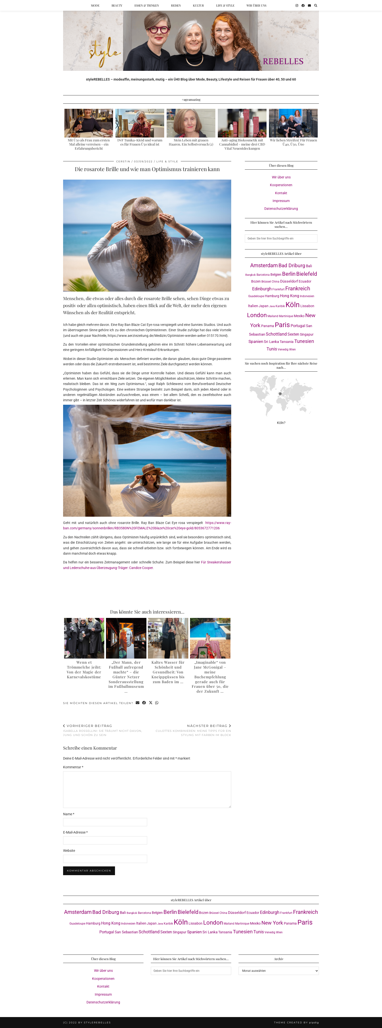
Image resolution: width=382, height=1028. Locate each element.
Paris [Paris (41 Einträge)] (282, 325)
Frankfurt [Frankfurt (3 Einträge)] (278, 289)
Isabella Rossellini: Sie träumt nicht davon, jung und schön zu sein (105, 730)
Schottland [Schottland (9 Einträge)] (276, 334)
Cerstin (123, 161)
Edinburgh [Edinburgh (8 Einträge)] (262, 288)
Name (68, 814)
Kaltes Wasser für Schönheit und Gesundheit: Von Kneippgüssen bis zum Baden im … (168, 672)
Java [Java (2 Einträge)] (272, 306)
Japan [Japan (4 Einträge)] (263, 306)
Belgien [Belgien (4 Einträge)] (275, 274)
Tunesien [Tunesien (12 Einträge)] (304, 341)
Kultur (198, 5)
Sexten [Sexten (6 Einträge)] (293, 334)
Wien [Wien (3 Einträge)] (292, 349)
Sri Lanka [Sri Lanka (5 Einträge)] (271, 342)
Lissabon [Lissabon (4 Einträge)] (307, 306)
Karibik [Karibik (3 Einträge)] (280, 306)
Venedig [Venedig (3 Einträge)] (283, 349)
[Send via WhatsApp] (157, 703)
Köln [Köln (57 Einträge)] (293, 305)
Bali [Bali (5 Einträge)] (309, 266)
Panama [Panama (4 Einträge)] (267, 326)
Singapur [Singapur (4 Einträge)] (307, 334)
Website (69, 851)
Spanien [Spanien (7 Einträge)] (255, 341)
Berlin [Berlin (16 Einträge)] (289, 274)
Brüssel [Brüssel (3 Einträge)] (266, 281)
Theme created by (296, 1022)
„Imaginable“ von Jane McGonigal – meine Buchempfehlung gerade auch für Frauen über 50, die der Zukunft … (210, 677)
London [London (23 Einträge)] (257, 315)
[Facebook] (303, 5)
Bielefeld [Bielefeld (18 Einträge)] (306, 274)
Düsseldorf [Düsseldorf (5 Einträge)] (289, 281)
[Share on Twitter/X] (151, 703)
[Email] (309, 5)
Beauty (117, 5)
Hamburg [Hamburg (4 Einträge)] (272, 296)
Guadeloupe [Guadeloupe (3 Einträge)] (256, 296)
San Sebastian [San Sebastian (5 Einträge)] (126, 932)
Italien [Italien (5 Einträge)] (253, 306)
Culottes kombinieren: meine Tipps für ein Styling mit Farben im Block (189, 730)
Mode (95, 5)
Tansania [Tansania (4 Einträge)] (287, 342)
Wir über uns (256, 5)
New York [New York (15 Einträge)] (272, 923)
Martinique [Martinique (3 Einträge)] (286, 316)
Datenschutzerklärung (281, 209)
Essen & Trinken (146, 5)
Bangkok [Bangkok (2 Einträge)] (250, 274)
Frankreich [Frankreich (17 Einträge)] (297, 288)
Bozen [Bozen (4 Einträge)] (256, 281)
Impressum (281, 201)
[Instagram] (297, 5)
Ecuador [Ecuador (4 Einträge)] (305, 281)
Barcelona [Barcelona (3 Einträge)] (263, 274)
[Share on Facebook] (144, 703)
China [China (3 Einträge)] (275, 281)
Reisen (176, 5)
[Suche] (315, 5)
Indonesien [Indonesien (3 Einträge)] (307, 296)
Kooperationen (281, 185)
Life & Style (225, 5)
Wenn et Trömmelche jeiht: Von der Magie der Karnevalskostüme (84, 669)
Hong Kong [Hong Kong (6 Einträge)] (289, 296)
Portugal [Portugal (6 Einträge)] (298, 325)
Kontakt (281, 193)
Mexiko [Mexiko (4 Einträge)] (299, 316)
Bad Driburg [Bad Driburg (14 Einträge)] (291, 265)
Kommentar (73, 767)
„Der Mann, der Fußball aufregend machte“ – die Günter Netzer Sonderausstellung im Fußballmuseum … (126, 677)
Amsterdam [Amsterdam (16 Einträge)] (264, 265)
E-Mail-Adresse (75, 832)
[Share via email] (137, 703)
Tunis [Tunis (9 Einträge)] (272, 348)
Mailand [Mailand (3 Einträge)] (272, 316)
